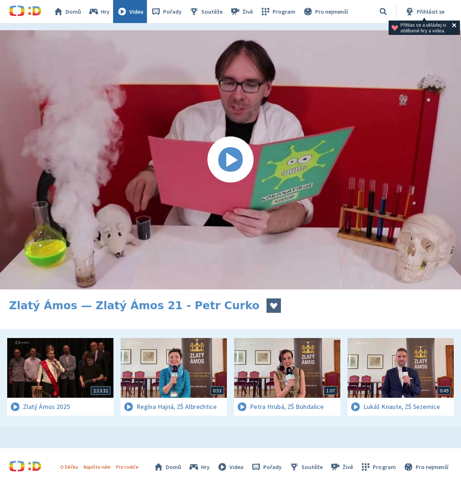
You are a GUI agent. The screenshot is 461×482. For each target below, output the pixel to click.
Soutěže (206, 11)
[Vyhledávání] (383, 11)
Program (277, 11)
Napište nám (97, 467)
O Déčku (69, 467)
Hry (98, 11)
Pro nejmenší (325, 11)
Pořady (166, 11)
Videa (130, 11)
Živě (241, 11)
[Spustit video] (230, 159)
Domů (67, 11)
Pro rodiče (127, 467)
